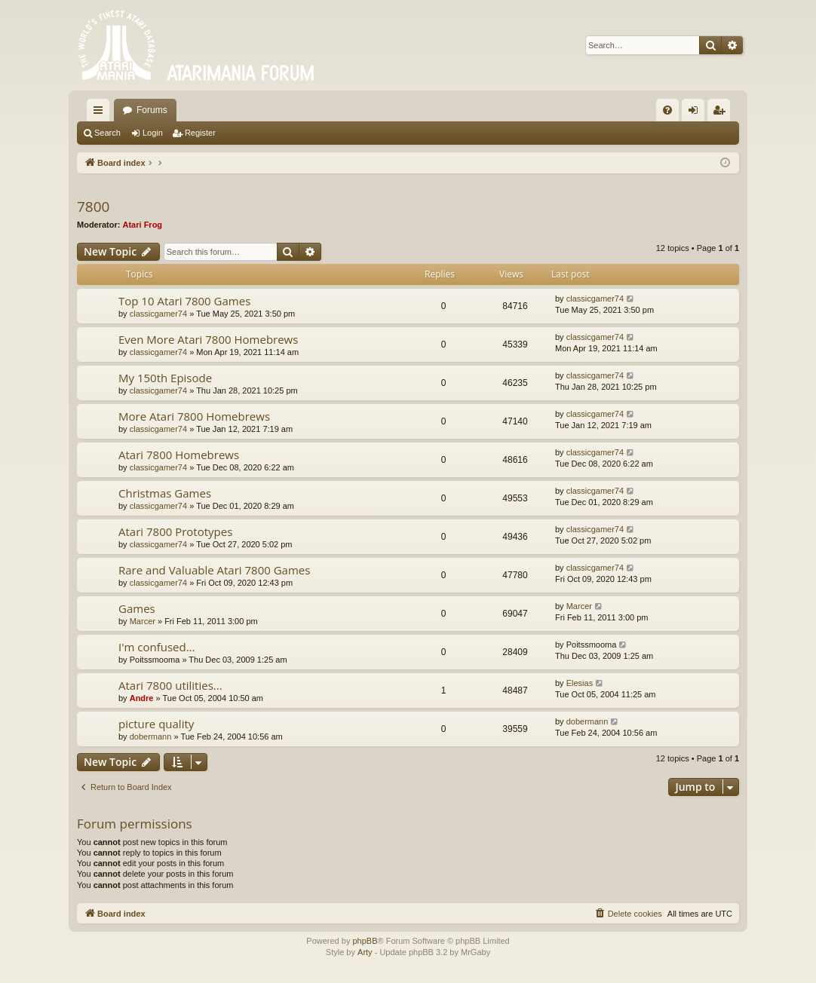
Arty (365, 952)
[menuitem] (667, 110)
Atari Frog (143, 224)
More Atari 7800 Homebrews (194, 416)
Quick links (101, 113)
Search (107, 132)
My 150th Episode (165, 377)
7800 (93, 206)
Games (136, 608)
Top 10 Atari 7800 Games (184, 300)
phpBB (364, 940)
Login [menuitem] (696, 113)
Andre (142, 698)
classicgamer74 (158, 313)
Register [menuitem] (722, 113)
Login (153, 132)
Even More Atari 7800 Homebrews (208, 339)
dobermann (151, 736)
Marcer (142, 621)
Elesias (579, 682)
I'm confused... (156, 646)
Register (200, 132)
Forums (152, 110)
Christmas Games (164, 493)
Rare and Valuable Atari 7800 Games (214, 569)
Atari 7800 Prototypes (175, 531)
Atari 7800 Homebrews (178, 454)
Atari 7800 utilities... (170, 685)
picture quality (156, 723)
